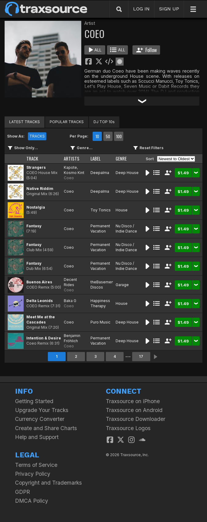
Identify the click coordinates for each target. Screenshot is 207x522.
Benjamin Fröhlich (72, 338)
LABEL (95, 158)
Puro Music (100, 322)
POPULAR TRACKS (67, 121)
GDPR (22, 492)
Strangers (36, 167)
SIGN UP (169, 9)
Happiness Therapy (100, 303)
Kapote (70, 167)
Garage (122, 284)
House (122, 210)
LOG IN (141, 9)
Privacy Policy (32, 474)
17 (141, 356)
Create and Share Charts (46, 428)
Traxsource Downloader (135, 419)
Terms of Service (36, 465)
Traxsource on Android (134, 410)
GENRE (121, 158)
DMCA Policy (31, 500)
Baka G (70, 300)
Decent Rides (70, 282)
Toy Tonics (100, 210)
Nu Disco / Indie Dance (126, 228)
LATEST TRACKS (24, 121)
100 (119, 136)
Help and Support (37, 437)
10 (97, 136)
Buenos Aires (39, 282)
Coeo (69, 178)
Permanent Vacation (100, 228)
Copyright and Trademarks (48, 482)
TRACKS (37, 136)
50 (108, 136)
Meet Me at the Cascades (40, 319)
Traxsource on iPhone (133, 401)
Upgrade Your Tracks (41, 410)
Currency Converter (39, 419)
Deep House (127, 172)
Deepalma (99, 172)
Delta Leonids (39, 300)
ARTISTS (71, 158)
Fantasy (33, 226)
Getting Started (34, 401)
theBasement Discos (102, 284)
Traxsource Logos (128, 428)
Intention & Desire (43, 338)
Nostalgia (35, 207)
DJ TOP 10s (104, 121)
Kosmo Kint (74, 172)
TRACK (32, 158)
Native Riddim (39, 188)
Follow (146, 50)
